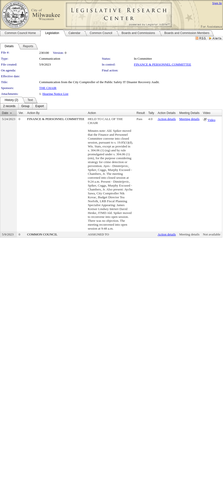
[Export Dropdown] (39, 106)
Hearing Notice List (55, 94)
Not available (211, 234)
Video (211, 120)
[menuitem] (9, 106)
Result (141, 113)
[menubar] (23, 106)
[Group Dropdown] (25, 106)
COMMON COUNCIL (42, 234)
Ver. (21, 113)
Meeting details (189, 119)
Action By (33, 113)
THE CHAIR (48, 88)
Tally (151, 113)
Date (5, 113)
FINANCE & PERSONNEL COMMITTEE (162, 64)
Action (92, 113)
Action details (167, 119)
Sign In (217, 3)
